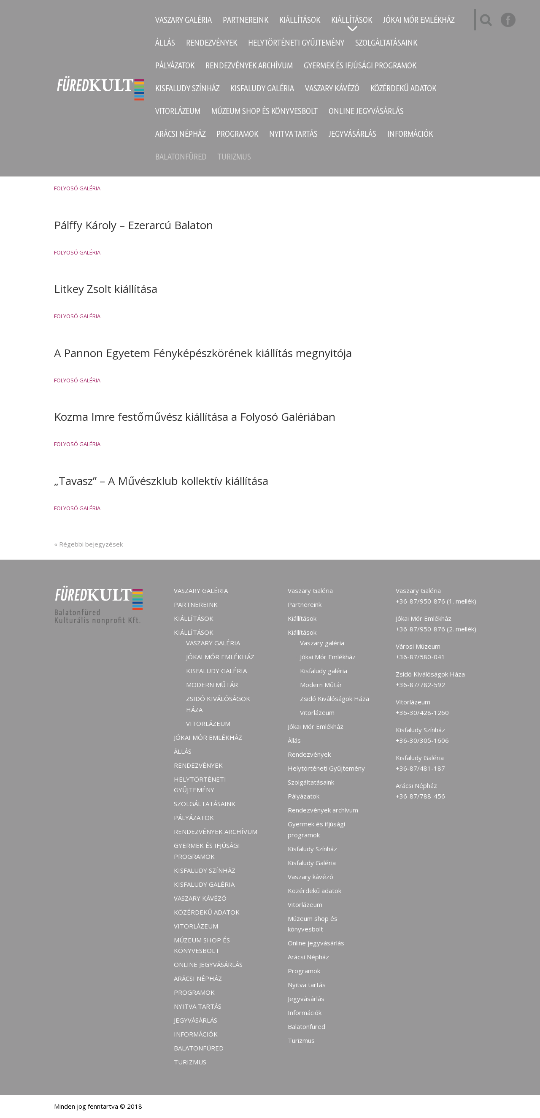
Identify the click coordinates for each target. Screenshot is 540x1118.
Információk (410, 135)
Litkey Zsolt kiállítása (105, 288)
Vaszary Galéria (183, 21)
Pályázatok (174, 66)
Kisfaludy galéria (216, 670)
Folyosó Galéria (77, 188)
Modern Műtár (212, 684)
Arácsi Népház (180, 135)
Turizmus (234, 158)
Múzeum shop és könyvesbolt (264, 112)
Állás (165, 44)
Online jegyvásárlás (366, 112)
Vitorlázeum (177, 112)
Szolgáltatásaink (386, 44)
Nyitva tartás (293, 135)
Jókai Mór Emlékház (418, 21)
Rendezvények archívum (249, 66)
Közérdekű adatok (403, 89)
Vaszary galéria (213, 643)
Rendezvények (211, 44)
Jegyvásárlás (352, 135)
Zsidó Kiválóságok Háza (334, 698)
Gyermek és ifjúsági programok (360, 66)
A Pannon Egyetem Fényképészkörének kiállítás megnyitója (203, 352)
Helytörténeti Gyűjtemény (296, 44)
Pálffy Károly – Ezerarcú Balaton (133, 225)
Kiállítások (299, 21)
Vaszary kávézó (332, 89)
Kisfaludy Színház (187, 89)
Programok (237, 135)
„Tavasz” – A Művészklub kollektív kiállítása (161, 480)
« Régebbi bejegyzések (88, 544)
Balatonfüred (181, 158)
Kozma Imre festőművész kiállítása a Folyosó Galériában (194, 416)
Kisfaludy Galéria (262, 89)
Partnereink (245, 21)
